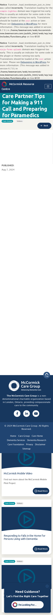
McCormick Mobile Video (18, 473)
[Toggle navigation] (48, 86)
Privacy (29, 444)
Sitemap (26, 448)
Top (47, 375)
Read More (43, 491)
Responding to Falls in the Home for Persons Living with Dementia (24, 537)
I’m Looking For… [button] (27, 604)
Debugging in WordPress (24, 24)
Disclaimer (40, 444)
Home (13, 436)
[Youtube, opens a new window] (36, 413)
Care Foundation (16, 444)
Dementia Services (16, 440)
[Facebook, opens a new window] (17, 413)
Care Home (37, 436)
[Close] (47, 586)
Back (44, 126)
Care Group (24, 436)
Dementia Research (36, 440)
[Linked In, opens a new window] (26, 413)
